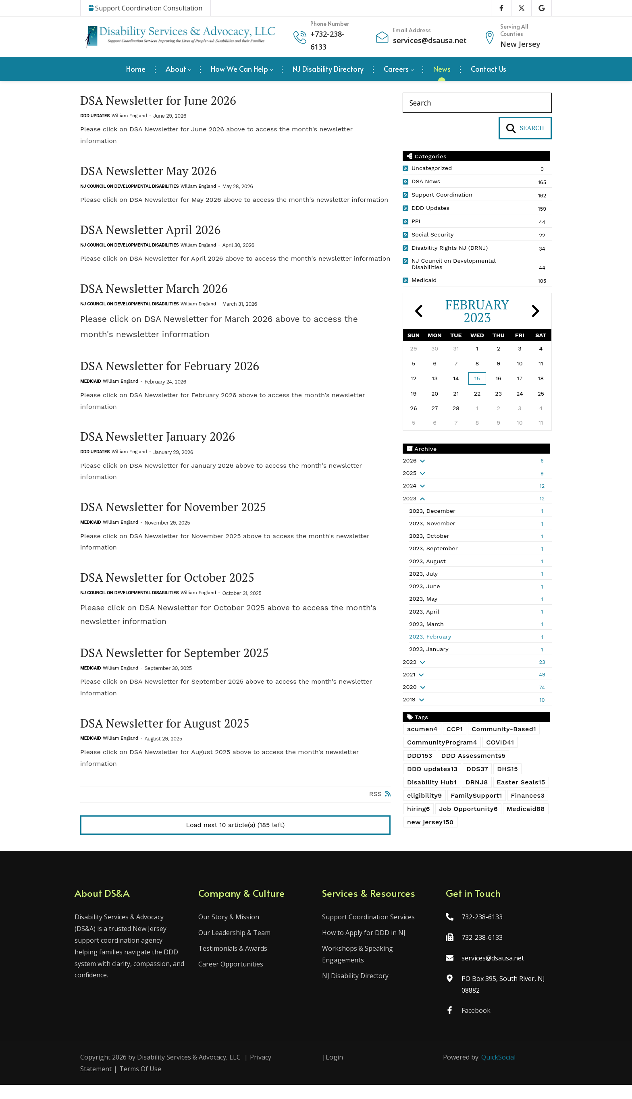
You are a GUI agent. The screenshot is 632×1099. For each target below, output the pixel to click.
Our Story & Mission (231, 931)
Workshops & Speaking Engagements (357, 968)
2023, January (429, 649)
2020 (410, 687)
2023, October (429, 536)
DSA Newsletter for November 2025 (181, 515)
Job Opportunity (468, 809)
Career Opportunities (233, 978)
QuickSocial (498, 1071)
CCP (455, 729)
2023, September (433, 548)
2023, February (430, 636)
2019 (409, 699)
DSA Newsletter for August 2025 (172, 735)
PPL (417, 221)
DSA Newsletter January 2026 (164, 443)
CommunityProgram (442, 742)
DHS (507, 769)
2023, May (423, 598)
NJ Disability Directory (355, 989)
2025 (409, 473)
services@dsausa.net (430, 40)
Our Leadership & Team (237, 946)
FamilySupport (476, 795)
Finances (528, 795)
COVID (500, 742)
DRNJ (477, 782)
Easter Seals (521, 782)
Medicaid (90, 388)
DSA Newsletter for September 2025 (182, 663)
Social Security (432, 234)
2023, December (432, 511)
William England (129, 117)
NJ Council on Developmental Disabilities (129, 189)
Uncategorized (432, 168)
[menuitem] (136, 69)
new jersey (430, 822)
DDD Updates (95, 117)
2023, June (424, 586)
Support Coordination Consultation (145, 8)
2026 (409, 460)
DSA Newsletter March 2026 (160, 293)
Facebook (473, 1024)
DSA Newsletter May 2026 (154, 172)
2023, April (424, 611)
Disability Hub (432, 782)
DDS (477, 769)
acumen (422, 729)
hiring (418, 809)
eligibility (424, 795)
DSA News (426, 181)
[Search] (477, 103)
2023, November (432, 523)
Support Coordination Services (368, 931)
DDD (419, 755)
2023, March (426, 624)
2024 (409, 485)
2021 (409, 674)
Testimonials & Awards (235, 962)
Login (334, 1071)
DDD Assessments (473, 755)
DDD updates (432, 769)
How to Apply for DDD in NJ (363, 946)
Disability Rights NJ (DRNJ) (450, 248)
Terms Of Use (140, 1082)
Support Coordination (442, 194)
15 (477, 378)
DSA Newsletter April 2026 (156, 232)
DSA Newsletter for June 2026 (164, 101)
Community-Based (504, 729)
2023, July (423, 573)
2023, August (427, 561)
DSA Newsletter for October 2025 (174, 587)
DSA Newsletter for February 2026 (177, 371)
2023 (409, 498)
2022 (409, 662)
